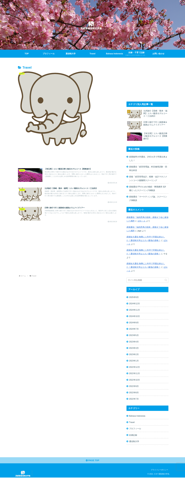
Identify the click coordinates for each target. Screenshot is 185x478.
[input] (147, 280)
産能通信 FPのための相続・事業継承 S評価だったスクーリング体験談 (147, 188)
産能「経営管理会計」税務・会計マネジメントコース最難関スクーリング (148, 178)
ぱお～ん (142, 221)
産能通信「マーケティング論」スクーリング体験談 (148, 198)
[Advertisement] (68, 157)
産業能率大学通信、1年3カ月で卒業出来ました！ (148, 158)
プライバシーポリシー (159, 470)
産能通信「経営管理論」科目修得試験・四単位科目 (148, 168)
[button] (166, 280)
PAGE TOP (92, 460)
